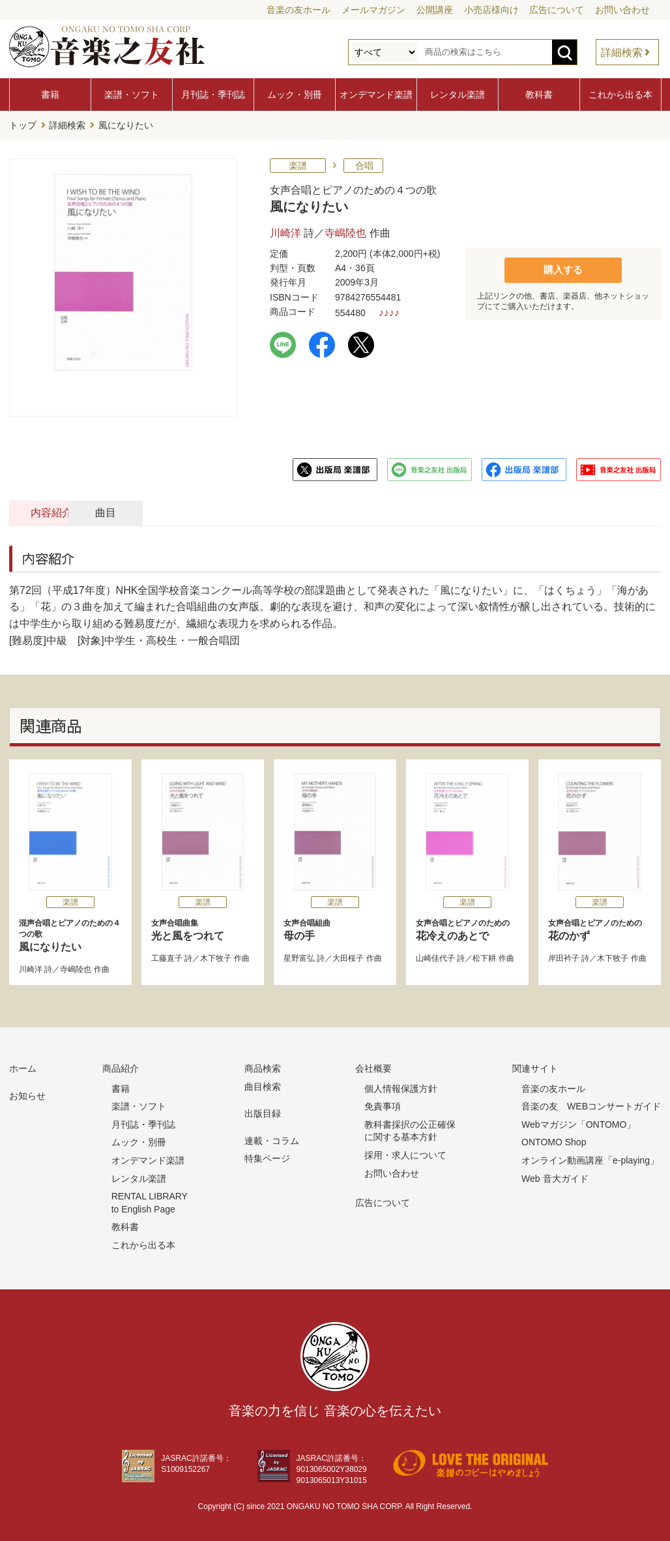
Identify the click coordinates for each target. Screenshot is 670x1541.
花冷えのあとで (467, 927)
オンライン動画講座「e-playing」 (590, 1158)
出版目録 (262, 1111)
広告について (556, 10)
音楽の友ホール (298, 10)
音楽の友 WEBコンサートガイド (591, 1104)
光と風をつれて (202, 927)
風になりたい (70, 933)
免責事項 (382, 1104)
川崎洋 (285, 231)
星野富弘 (299, 956)
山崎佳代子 (435, 956)
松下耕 (484, 956)
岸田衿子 (563, 956)
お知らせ (27, 1094)
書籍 (50, 94)
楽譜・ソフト (131, 94)
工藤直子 (166, 956)
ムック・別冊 (294, 94)
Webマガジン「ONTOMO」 (578, 1122)
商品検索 (262, 1066)
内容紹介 (72, 510)
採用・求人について (405, 1153)
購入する (563, 267)
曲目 (213, 510)
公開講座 (434, 10)
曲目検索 (262, 1084)
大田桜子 (348, 956)
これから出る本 (620, 94)
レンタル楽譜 (457, 94)
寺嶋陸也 (345, 231)
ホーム (22, 1066)
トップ (22, 124)
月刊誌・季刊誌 (213, 94)
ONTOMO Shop (553, 1141)
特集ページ (267, 1157)
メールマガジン (373, 10)
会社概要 (373, 1066)
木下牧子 (215, 956)
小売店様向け (491, 10)
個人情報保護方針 (400, 1086)
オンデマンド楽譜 (376, 94)
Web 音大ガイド (554, 1176)
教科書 (539, 94)
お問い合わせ (622, 10)
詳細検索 (622, 52)
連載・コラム (271, 1139)
